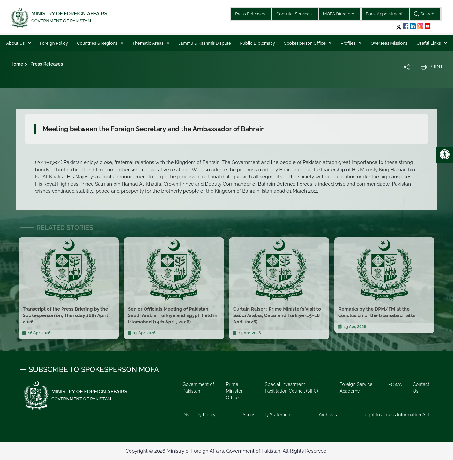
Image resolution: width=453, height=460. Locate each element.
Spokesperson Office (305, 43)
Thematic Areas (148, 43)
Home (16, 64)
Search (424, 14)
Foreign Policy (54, 43)
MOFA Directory (338, 13)
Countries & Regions (97, 43)
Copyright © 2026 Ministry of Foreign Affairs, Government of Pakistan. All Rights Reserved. (226, 451)
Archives (328, 414)
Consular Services (294, 13)
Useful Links (429, 43)
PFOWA (393, 384)
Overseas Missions (389, 43)
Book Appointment (384, 13)
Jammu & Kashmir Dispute (205, 43)
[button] (399, 27)
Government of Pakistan (198, 387)
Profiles (349, 43)
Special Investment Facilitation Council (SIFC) (291, 387)
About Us (16, 43)
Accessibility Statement (267, 414)
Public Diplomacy (257, 43)
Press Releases (250, 13)
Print (431, 67)
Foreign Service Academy (355, 387)
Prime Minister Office (234, 391)
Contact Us (421, 387)
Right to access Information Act (396, 414)
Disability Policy (199, 414)
